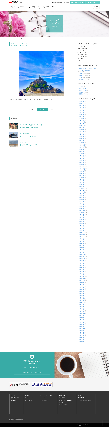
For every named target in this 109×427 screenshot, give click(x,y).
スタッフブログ (83, 90)
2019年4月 (81, 247)
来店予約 (63, 398)
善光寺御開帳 (25, 134)
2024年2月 (81, 140)
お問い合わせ (63, 395)
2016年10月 (82, 302)
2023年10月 (82, 147)
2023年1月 (81, 164)
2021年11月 (82, 190)
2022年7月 (81, 175)
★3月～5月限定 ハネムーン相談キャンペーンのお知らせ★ (88, 69)
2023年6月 (81, 155)
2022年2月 (81, 184)
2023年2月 (81, 162)
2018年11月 (82, 256)
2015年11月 (82, 313)
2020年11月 (82, 212)
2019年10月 (82, 236)
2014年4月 (81, 341)
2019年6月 (81, 243)
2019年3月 (81, 249)
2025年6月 (81, 111)
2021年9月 (81, 194)
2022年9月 (81, 171)
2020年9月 (81, 216)
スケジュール (30, 398)
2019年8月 (81, 240)
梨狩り (80, 73)
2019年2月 (81, 251)
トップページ (15, 395)
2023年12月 (82, 144)
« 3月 (79, 60)
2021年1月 (81, 208)
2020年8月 (81, 217)
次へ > (53, 109)
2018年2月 (81, 273)
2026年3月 (81, 101)
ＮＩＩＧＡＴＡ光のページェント (33, 125)
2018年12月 (82, 254)
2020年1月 (81, 230)
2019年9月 (81, 238)
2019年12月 (82, 232)
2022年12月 (82, 166)
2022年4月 (81, 181)
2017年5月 (81, 289)
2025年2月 (81, 118)
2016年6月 (81, 308)
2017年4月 (81, 291)
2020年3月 (81, 227)
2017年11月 (82, 278)
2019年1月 (81, 252)
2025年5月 (81, 112)
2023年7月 (81, 153)
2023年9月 (81, 149)
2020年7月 (81, 219)
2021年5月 (81, 201)
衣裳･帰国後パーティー (47, 400)
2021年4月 (81, 203)
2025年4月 (81, 114)
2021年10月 (82, 192)
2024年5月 (81, 135)
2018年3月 (81, 271)
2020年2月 (81, 229)
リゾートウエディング (46, 395)
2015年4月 (81, 324)
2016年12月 (82, 299)
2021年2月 (81, 206)
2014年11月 (82, 330)
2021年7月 (81, 197)
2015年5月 (81, 322)
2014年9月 (81, 334)
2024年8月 (81, 129)
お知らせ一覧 (18, 39)
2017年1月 (81, 297)
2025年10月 (82, 103)
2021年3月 (81, 205)
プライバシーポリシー (84, 400)
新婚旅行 (27, 395)
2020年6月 (81, 221)
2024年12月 (82, 122)
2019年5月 (81, 245)
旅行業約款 (81, 398)
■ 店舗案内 (55, 2)
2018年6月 (81, 265)
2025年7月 (81, 109)
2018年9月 (81, 260)
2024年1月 (81, 142)
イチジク (81, 79)
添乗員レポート (83, 94)
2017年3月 (81, 293)
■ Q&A (60, 2)
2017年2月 (81, 295)
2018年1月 (81, 275)
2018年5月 (81, 267)
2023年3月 (81, 160)
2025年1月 (81, 120)
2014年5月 (81, 339)
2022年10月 (82, 170)
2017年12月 (82, 276)
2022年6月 (81, 177)
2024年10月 (82, 125)
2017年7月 (81, 286)
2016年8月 (81, 306)
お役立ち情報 (15, 398)
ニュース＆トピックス (65, 400)
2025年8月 (81, 107)
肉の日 (80, 77)
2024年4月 (81, 136)
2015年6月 (81, 321)
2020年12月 (82, 210)
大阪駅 (80, 75)
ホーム (12, 39)
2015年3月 (81, 326)
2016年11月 (82, 300)
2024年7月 (81, 131)
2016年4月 (81, 311)
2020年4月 (81, 225)
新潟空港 (23, 142)
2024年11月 (82, 123)
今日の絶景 (24, 45)
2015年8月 (81, 317)
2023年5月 (81, 157)
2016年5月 (81, 310)
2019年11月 (82, 234)
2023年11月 (82, 146)
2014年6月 (81, 337)
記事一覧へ (42, 109)
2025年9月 (81, 105)
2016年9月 (81, 304)
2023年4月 (81, 159)
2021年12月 (82, 188)
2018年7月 (81, 264)
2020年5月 (81, 223)
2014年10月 (82, 332)
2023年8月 (81, 151)
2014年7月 (81, 335)
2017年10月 (82, 280)
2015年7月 (81, 319)
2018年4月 (81, 269)
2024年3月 (81, 138)
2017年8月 (81, 284)
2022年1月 (81, 186)
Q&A (79, 395)
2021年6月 (81, 199)
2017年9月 (81, 282)
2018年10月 (82, 258)
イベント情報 (82, 88)
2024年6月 (81, 133)
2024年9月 (81, 127)
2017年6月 (81, 287)
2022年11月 (82, 168)
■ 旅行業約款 (66, 2)
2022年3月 (81, 182)
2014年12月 (82, 328)
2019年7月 (81, 241)
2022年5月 (81, 179)
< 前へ (31, 109)
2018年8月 (81, 262)
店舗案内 (13, 400)
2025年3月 (81, 116)
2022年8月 (81, 173)
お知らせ (81, 86)
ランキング (29, 400)
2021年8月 (81, 195)
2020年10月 (82, 214)
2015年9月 (81, 315)
